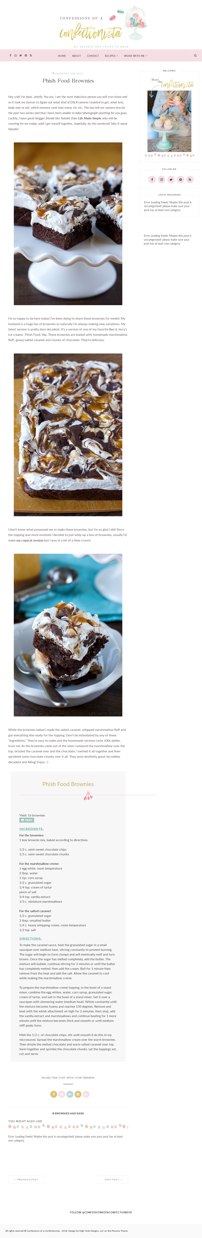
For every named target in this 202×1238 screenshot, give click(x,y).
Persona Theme (120, 1231)
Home (62, 56)
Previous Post (26, 1179)
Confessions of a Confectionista (43, 1231)
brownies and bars (69, 74)
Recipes (110, 56)
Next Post (113, 1179)
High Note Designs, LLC (91, 1231)
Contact (93, 56)
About (76, 56)
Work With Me (134, 56)
